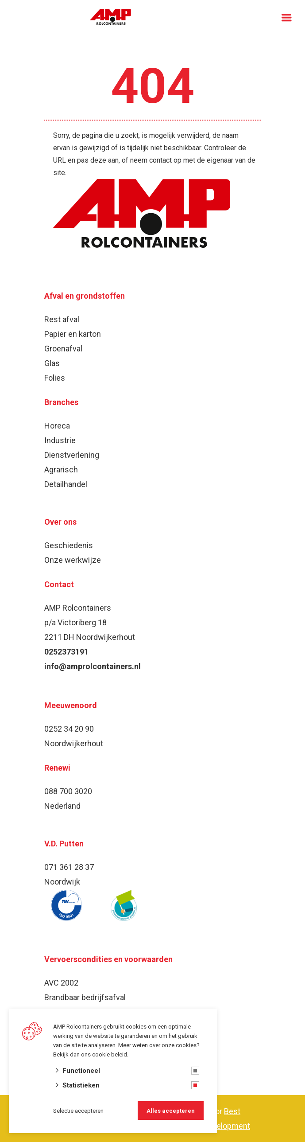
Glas (52, 363)
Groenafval (63, 348)
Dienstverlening (71, 455)
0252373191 (66, 651)
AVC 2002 (61, 982)
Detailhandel (65, 484)
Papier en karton (72, 334)
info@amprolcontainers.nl (92, 666)
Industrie (60, 440)
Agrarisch (61, 469)
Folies (54, 377)
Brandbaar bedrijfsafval (85, 997)
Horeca (57, 425)
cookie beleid (109, 1054)
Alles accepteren (171, 1110)
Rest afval (61, 319)
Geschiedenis (68, 545)
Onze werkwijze (72, 560)
